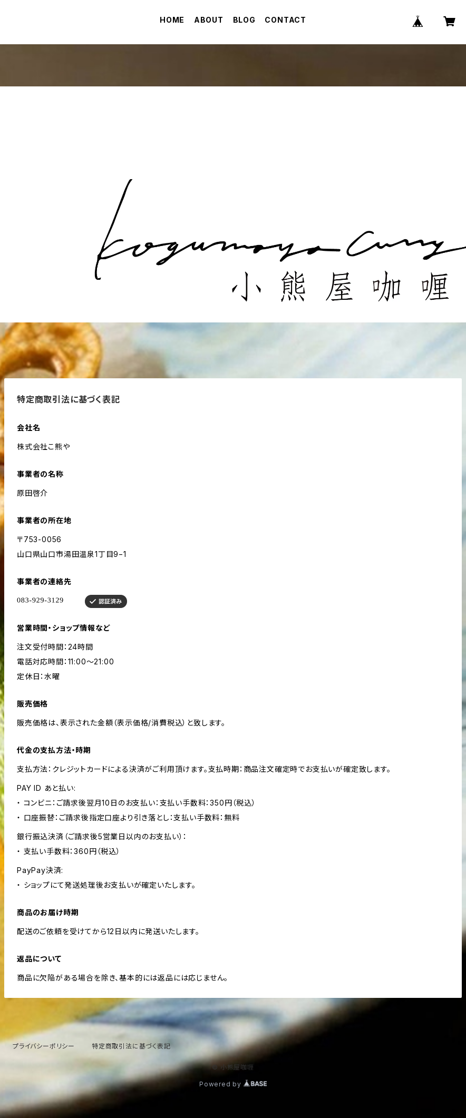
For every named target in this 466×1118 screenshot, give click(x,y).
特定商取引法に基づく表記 (131, 1046)
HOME (172, 19)
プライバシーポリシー (44, 1046)
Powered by (233, 1084)
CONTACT (285, 19)
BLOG (244, 19)
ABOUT (209, 19)
